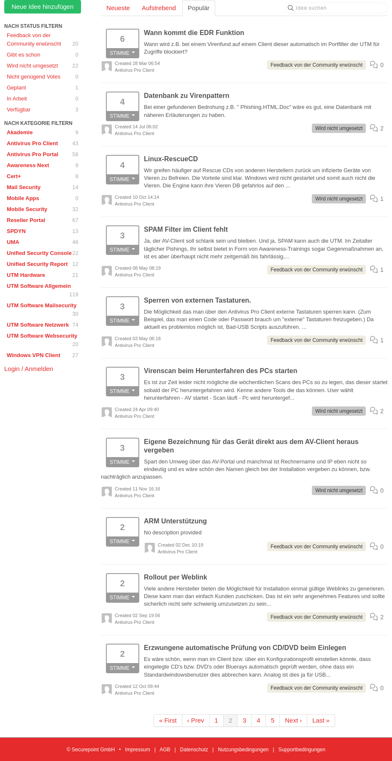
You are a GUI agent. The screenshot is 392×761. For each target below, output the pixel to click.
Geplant (42, 88)
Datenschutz (194, 750)
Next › (293, 720)
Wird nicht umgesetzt (42, 66)
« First (168, 720)
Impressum (137, 750)
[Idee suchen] (336, 8)
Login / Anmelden (28, 368)
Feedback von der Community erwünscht (42, 40)
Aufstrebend (159, 7)
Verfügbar (42, 110)
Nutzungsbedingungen (243, 750)
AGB (165, 750)
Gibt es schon (42, 55)
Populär (199, 7)
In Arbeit (42, 99)
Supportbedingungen (301, 750)
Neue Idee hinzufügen (43, 6)
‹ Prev (195, 720)
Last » (321, 720)
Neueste (118, 7)
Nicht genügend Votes (42, 77)
